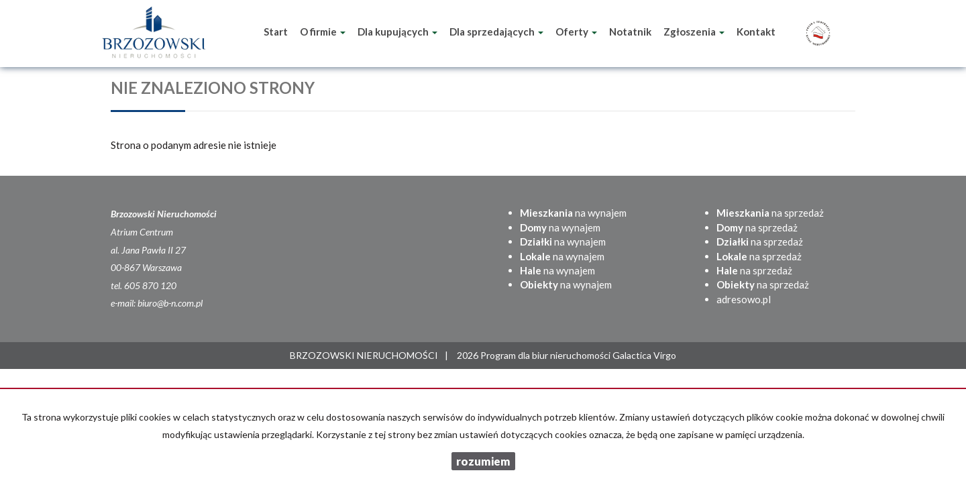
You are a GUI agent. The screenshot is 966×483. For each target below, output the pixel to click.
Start (276, 31)
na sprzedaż (770, 213)
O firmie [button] (322, 31)
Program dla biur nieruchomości (546, 355)
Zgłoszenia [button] (693, 31)
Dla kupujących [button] (397, 31)
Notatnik (630, 31)
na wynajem (573, 213)
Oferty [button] (576, 31)
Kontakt (756, 31)
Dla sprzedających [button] (496, 31)
